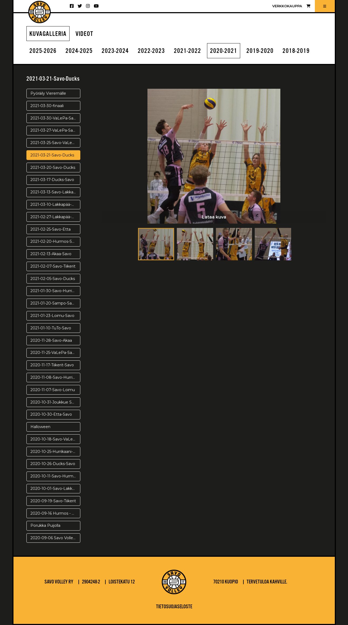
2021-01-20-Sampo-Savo (53, 303)
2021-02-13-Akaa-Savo (50, 253)
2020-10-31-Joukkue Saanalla (55, 402)
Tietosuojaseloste (174, 607)
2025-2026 (43, 51)
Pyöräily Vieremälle (48, 93)
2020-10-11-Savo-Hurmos (54, 476)
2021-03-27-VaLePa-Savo (53, 130)
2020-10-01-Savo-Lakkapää (55, 488)
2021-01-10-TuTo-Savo (50, 328)
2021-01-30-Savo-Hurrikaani (55, 290)
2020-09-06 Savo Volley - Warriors (55, 537)
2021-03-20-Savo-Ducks (52, 167)
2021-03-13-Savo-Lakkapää (55, 192)
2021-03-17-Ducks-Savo (52, 179)
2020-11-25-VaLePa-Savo (53, 352)
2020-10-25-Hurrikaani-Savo (55, 451)
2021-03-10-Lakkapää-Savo (55, 204)
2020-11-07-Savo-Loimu (52, 389)
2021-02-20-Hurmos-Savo (54, 241)
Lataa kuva (214, 217)
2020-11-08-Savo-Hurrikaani (55, 377)
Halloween (40, 426)
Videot (84, 34)
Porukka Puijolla (45, 525)
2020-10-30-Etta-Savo (51, 414)
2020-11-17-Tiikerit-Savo (52, 365)
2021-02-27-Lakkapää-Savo (55, 216)
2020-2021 (223, 51)
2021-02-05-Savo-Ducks (52, 278)
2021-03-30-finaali (47, 105)
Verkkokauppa (291, 6)
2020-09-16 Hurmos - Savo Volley (55, 513)
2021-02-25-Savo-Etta (50, 229)
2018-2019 (296, 51)
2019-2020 (260, 51)
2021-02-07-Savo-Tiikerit (52, 266)
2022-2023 (151, 51)
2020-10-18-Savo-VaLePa (54, 439)
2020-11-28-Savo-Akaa (51, 340)
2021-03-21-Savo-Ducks (52, 155)
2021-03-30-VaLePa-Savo (54, 118)
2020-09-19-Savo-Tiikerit (53, 500)
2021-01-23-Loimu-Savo (52, 315)
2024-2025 (79, 51)
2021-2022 (187, 51)
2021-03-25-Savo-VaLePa (53, 142)
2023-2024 (115, 51)
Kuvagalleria (48, 34)
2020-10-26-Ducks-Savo (52, 463)
